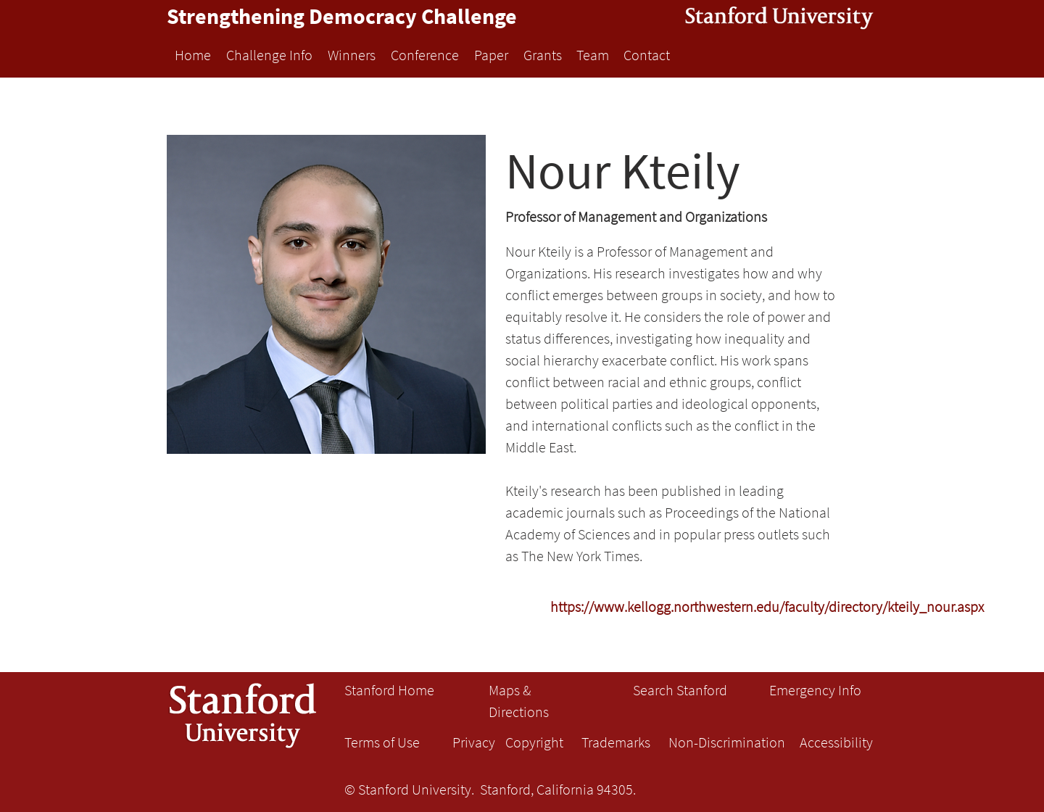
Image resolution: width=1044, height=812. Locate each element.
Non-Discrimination (726, 742)
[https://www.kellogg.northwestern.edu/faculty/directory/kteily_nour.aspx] (767, 606)
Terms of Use (382, 742)
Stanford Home (389, 690)
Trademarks (615, 742)
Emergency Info (815, 690)
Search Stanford (680, 690)
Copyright (534, 742)
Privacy (473, 742)
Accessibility (836, 742)
